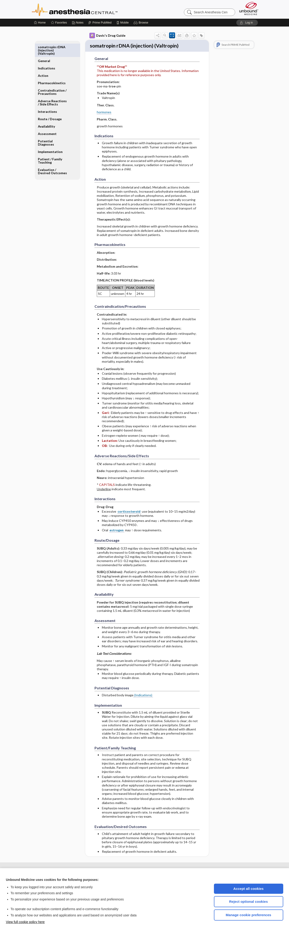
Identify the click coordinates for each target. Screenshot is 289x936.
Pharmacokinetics (52, 69)
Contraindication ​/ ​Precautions (52, 78)
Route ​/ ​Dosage (50, 105)
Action (43, 62)
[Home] (40, 23)
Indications (46, 54)
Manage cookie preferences (248, 915)
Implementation (50, 138)
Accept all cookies (248, 889)
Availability (46, 112)
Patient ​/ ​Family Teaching (50, 146)
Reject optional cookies (248, 901)
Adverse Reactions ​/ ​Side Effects (52, 88)
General (44, 47)
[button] (141, 23)
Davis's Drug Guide (107, 35)
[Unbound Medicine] (249, 8)
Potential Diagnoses (46, 128)
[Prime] (99, 23)
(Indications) (143, 704)
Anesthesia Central (89, 9)
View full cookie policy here (25, 922)
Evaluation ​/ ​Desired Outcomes (52, 157)
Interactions (47, 98)
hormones (104, 121)
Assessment (47, 120)
